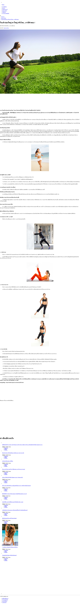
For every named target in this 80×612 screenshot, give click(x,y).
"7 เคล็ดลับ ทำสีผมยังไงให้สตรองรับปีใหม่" (10, 547)
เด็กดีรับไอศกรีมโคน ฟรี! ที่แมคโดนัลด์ (9, 518)
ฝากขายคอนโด (5, 599)
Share (4, 446)
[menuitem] (40, 16)
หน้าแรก (2, 16)
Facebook (6, 456)
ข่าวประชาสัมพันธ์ (5, 13)
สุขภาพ (3, 8)
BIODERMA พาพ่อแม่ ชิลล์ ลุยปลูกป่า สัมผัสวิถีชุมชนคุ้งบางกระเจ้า (14, 493)
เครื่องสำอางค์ (4, 9)
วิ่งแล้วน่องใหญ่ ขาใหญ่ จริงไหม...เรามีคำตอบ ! (10, 19)
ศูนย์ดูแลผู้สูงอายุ (5, 598)
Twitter (5, 448)
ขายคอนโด (4, 602)
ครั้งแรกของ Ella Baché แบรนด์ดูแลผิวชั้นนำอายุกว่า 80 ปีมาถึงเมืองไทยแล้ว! (16, 485)
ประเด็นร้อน (4, 6)
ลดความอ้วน (4, 10)
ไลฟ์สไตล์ (4, 12)
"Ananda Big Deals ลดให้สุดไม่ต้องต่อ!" (9, 555)
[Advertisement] (40, 101)
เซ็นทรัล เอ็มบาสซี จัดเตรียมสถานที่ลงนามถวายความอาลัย (13, 452)
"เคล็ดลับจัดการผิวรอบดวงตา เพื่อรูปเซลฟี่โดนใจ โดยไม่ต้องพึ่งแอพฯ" (15, 510)
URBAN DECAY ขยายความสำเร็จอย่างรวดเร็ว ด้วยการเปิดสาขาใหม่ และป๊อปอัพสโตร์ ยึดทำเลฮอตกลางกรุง (22, 444)
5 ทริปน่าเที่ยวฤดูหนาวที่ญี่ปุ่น (7, 461)
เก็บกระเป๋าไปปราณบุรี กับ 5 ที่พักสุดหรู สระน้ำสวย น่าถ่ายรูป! (13, 469)
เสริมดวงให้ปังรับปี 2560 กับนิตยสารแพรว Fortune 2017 (12, 477)
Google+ (6, 449)
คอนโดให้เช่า (4, 601)
